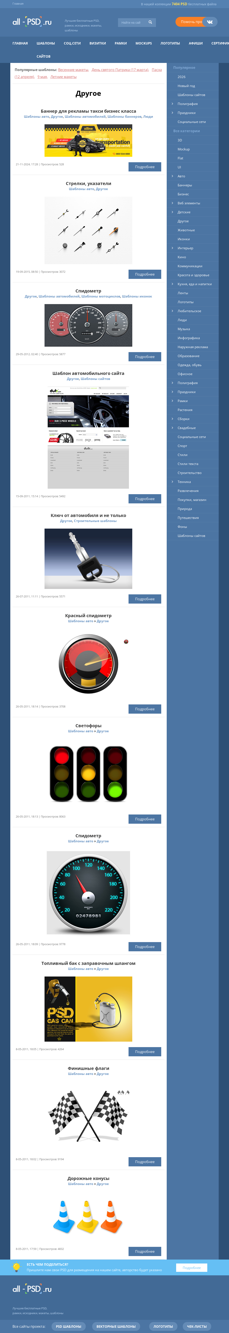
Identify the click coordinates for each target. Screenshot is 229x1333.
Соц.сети (72, 43)
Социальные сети (192, 121)
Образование (188, 356)
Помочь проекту (195, 21)
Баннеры (185, 185)
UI (179, 167)
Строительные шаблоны (95, 521)
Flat (180, 158)
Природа (185, 508)
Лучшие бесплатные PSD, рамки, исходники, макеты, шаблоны (83, 25)
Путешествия (188, 517)
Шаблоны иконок (137, 296)
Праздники (187, 112)
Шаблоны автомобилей (85, 116)
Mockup (184, 149)
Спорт (182, 446)
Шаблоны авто (36, 116)
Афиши (196, 43)
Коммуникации (190, 266)
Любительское (189, 311)
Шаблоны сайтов (95, 378)
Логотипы (170, 43)
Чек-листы (197, 1326)
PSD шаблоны (68, 1326)
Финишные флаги (88, 1068)
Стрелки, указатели (88, 183)
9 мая (42, 76)
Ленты (183, 293)
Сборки (184, 419)
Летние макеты (63, 76)
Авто (181, 176)
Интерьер (185, 248)
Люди (148, 116)
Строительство (190, 472)
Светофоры (88, 726)
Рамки (121, 43)
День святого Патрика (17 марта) (120, 69)
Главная (18, 3)
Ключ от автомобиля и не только (88, 515)
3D (180, 140)
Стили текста (188, 464)
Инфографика (189, 338)
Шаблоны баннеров (124, 116)
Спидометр (88, 291)
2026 (182, 77)
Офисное (185, 374)
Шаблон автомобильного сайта (88, 373)
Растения (185, 410)
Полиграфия (188, 104)
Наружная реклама (193, 347)
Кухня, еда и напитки (195, 284)
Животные (186, 230)
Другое (57, 116)
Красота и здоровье (193, 275)
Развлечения (188, 490)
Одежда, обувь (190, 365)
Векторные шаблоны (116, 1326)
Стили (183, 455)
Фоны (182, 526)
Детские (184, 212)
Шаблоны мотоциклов (100, 296)
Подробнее (145, 166)
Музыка (184, 329)
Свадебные (187, 428)
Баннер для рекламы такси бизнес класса (88, 111)
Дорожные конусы (88, 1178)
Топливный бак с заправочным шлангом (88, 963)
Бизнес (183, 194)
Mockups (144, 43)
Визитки (97, 43)
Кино (182, 257)
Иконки (184, 239)
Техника (184, 481)
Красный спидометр (88, 615)
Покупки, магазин (192, 499)
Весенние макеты (73, 69)
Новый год (186, 86)
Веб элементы (189, 203)
